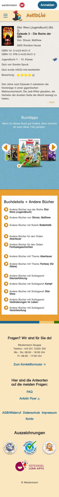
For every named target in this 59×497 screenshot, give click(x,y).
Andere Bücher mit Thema (30, 256)
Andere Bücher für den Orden (26, 237)
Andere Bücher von (30, 217)
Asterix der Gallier (32, 166)
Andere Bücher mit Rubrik (30, 225)
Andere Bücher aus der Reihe (29, 210)
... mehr (50, 102)
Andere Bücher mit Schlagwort (26, 276)
